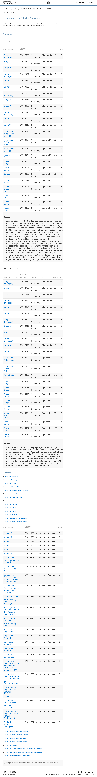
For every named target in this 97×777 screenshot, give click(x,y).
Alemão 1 (8, 533)
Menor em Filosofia (10, 501)
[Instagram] (82, 772)
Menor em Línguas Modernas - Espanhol (16, 731)
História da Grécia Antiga (8, 142)
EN (17, 2)
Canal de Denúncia (55, 774)
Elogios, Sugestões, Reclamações (69, 774)
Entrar (91, 2)
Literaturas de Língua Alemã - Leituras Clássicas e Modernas (10, 691)
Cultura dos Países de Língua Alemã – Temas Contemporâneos (11, 578)
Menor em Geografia (11, 504)
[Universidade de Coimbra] (8, 2)
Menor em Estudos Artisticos (13, 494)
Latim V (7, 87)
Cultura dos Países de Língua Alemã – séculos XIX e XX (11, 589)
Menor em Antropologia (11, 476)
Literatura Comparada (9, 656)
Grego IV (7, 99)
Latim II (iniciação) (8, 113)
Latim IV (7, 118)
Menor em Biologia (10, 483)
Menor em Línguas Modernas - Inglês (15, 738)
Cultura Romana (7, 181)
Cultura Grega (7, 175)
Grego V (7, 68)
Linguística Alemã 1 (8, 636)
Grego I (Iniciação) (8, 56)
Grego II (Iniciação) (8, 94)
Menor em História (10, 511)
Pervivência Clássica (9, 149)
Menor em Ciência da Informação (14, 487)
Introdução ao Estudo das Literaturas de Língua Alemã (10, 621)
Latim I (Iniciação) (8, 75)
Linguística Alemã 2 (8, 643)
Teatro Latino (6, 168)
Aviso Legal (80, 774)
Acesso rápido (80, 2)
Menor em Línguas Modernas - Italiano (16, 741)
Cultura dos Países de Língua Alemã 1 (11, 559)
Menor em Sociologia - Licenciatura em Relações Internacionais (23, 752)
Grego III (7, 61)
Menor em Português (11, 745)
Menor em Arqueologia (11, 480)
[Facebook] (78, 772)
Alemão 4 (8, 545)
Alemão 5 (8, 549)
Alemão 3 (8, 541)
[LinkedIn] (92, 772)
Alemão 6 (8, 553)
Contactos (47, 774)
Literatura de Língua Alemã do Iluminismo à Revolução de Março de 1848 (11, 665)
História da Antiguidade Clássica (9, 133)
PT (15, 2)
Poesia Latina (7, 196)
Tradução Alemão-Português (8, 724)
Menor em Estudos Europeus (13, 497)
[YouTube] (89, 772)
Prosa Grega (6, 162)
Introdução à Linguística (9, 630)
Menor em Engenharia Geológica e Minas (16, 490)
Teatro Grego (6, 209)
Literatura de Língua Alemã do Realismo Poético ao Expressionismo (11, 678)
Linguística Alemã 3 (8, 649)
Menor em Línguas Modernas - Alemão (16, 521)
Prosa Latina (6, 202)
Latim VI (7, 125)
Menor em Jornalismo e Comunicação (16, 518)
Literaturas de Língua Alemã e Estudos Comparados (10, 703)
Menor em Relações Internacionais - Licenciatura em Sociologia (23, 748)
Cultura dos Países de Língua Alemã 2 (11, 568)
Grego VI (7, 106)
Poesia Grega (7, 156)
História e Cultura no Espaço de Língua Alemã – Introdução (11, 600)
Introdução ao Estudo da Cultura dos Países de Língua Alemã (11, 610)
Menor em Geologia (10, 508)
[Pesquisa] (87, 3)
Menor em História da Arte (12, 515)
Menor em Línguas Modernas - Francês (16, 734)
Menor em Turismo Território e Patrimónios (17, 755)
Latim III (7, 80)
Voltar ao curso (9, 12)
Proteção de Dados (89, 774)
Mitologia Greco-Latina (8, 189)
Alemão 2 (8, 537)
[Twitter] (85, 772)
